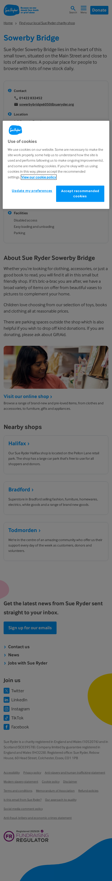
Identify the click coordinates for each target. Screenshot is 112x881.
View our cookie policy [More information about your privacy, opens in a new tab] (38, 177)
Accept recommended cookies (80, 193)
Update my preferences (32, 190)
